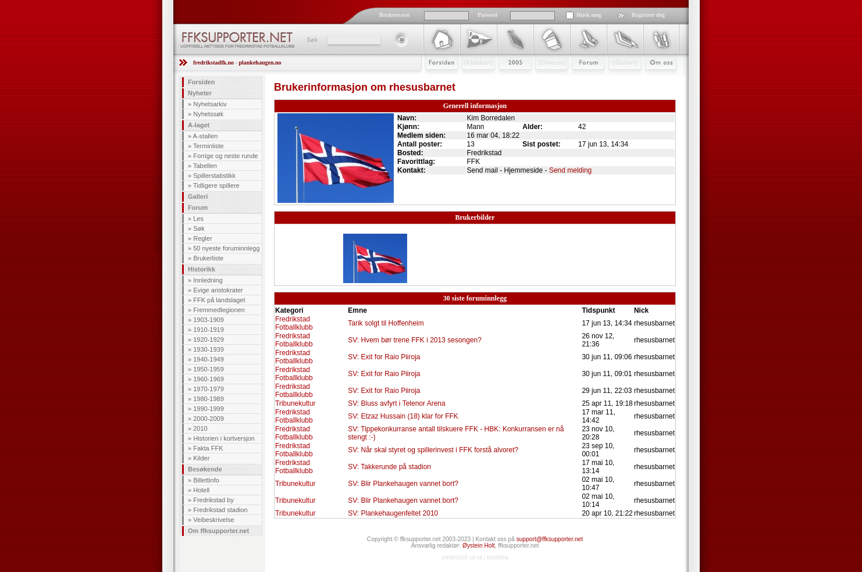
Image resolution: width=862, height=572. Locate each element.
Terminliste (208, 145)
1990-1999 (208, 408)
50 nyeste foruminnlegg (226, 248)
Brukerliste (208, 258)
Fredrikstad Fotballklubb (294, 323)
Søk (311, 39)
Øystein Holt (478, 545)
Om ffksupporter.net (218, 530)
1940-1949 (208, 359)
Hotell (201, 490)
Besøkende (205, 469)
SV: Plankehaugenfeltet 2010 (393, 513)
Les (198, 218)
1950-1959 (208, 369)
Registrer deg (648, 15)
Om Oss (656, 80)
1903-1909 (208, 319)
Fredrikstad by (213, 499)
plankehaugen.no (259, 62)
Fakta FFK (208, 448)
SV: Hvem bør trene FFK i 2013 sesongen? (415, 340)
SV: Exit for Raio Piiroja (384, 357)
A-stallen (205, 136)
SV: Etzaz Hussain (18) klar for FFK (403, 416)
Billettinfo (206, 480)
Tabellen (205, 165)
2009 (504, 80)
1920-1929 (208, 339)
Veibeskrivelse (213, 519)
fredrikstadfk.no (213, 62)
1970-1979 (208, 388)
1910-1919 (208, 329)
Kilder (201, 458)
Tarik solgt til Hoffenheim (386, 323)
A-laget (198, 124)
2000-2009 (208, 418)
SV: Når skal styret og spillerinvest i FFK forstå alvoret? (433, 450)
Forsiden (436, 80)
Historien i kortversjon (224, 438)
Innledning (208, 280)
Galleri (617, 80)
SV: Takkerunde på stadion (389, 467)
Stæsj (542, 80)
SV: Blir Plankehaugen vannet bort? (403, 484)
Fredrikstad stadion (220, 509)
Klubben (473, 80)
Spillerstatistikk (214, 175)
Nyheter (200, 93)
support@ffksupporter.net (550, 539)
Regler (202, 238)
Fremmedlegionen (219, 309)
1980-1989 (208, 398)
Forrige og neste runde (225, 155)
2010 (200, 428)
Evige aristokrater (218, 290)
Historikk (201, 269)
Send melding (570, 170)
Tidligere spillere (216, 185)
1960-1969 (208, 379)
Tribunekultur (295, 403)
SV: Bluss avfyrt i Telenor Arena (396, 403)
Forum (580, 80)
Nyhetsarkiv (209, 104)
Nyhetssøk (208, 113)
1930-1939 (208, 349)
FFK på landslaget (219, 299)
